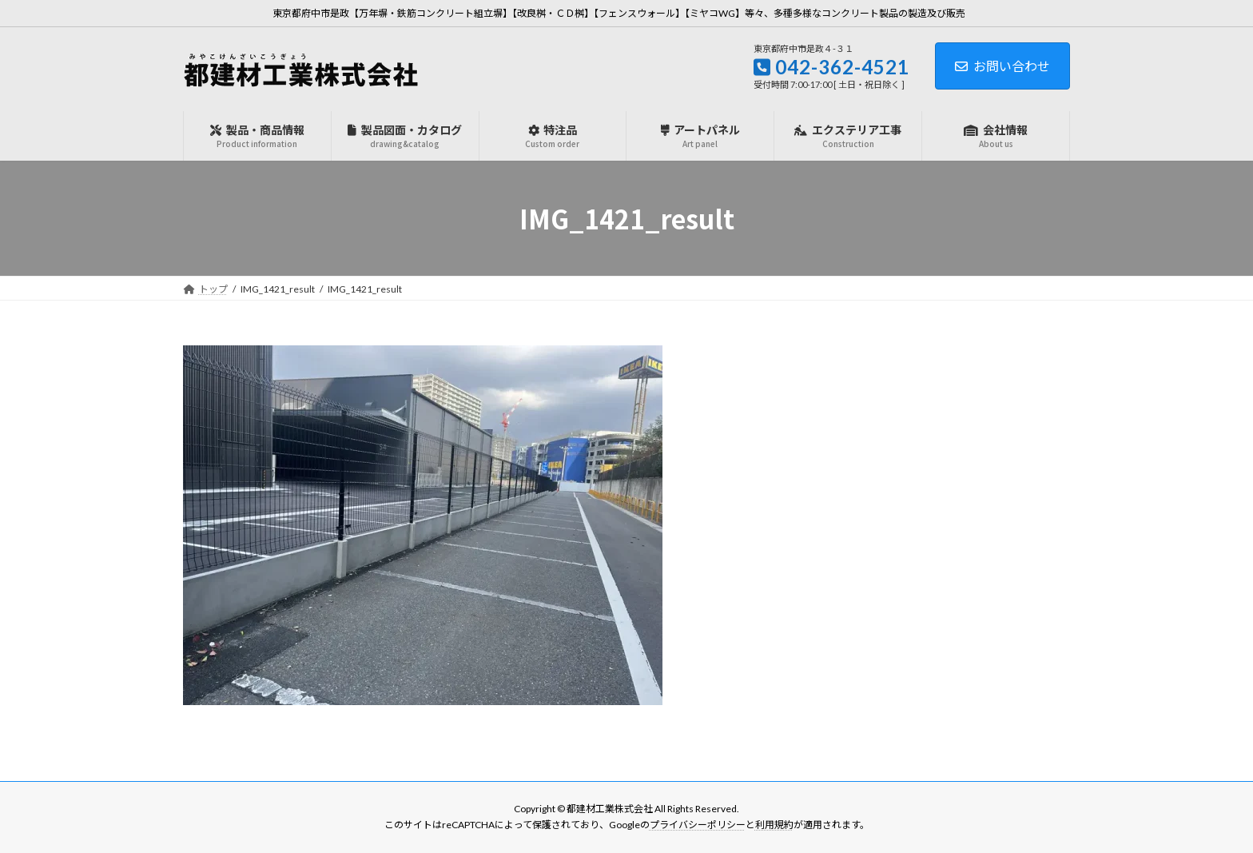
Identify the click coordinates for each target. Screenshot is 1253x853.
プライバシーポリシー (698, 825)
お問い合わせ (1002, 66)
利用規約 (774, 825)
